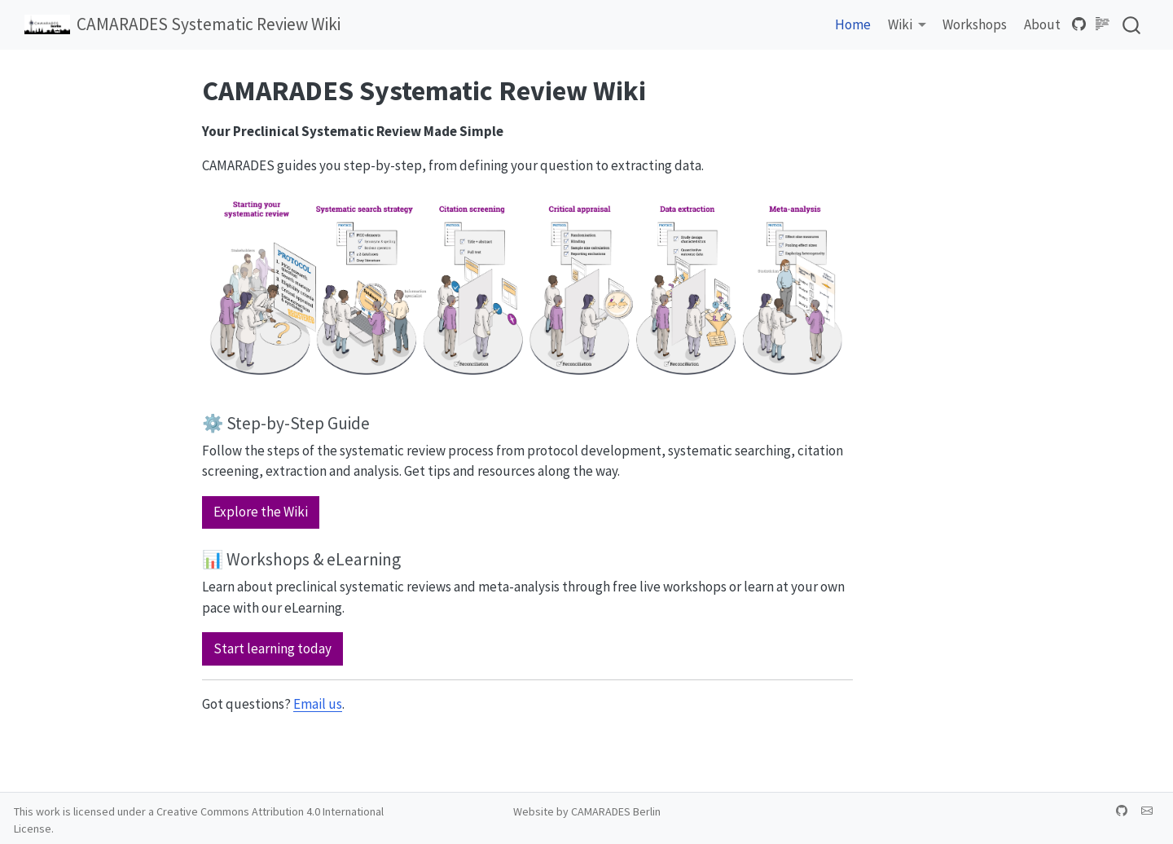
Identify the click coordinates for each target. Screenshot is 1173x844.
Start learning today (272, 648)
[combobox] (1132, 25)
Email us (317, 704)
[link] (907, 25)
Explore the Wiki (260, 512)
